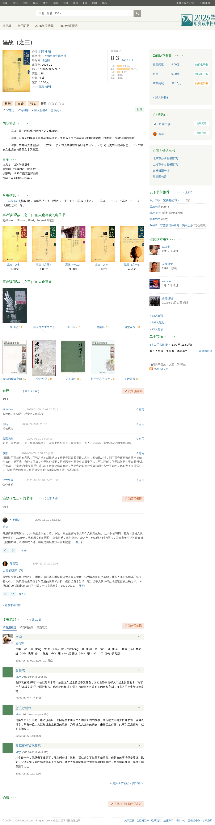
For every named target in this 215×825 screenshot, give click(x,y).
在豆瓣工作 (142, 820)
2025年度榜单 (44, 25)
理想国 (46, 60)
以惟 (5, 453)
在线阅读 (202, 123)
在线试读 (202, 133)
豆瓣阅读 (164, 124)
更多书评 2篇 (13, 605)
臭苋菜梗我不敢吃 (28, 745)
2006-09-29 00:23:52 (34, 424)
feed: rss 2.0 (161, 368)
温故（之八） (103, 264)
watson (166, 281)
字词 (19, 637)
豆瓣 (5, 2)
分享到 (55, 110)
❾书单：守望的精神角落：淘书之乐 (171, 225)
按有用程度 (9, 627)
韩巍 (5, 424)
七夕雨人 (15, 519)
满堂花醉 (130, 327)
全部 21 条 (31, 391)
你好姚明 (167, 298)
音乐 (35, 2)
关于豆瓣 (129, 820)
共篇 (37, 619)
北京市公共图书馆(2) (165, 158)
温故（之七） (15, 264)
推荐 (139, 109)
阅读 (75, 2)
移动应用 (207, 820)
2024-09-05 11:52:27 (34, 453)
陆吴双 (14, 563)
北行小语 (42, 378)
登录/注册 (204, 2)
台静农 (20, 670)
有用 (141, 409)
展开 (78, 542)
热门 (5, 399)
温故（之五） (44, 264)
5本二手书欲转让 (159, 344)
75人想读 (157, 329)
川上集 (71, 327)
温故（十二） (73, 264)
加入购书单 (41, 110)
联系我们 (156, 820)
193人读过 (158, 322)
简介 (5, 526)
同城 (55, 2)
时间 (94, 2)
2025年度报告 (69, 25)
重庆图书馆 (159, 176)
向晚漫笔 (130, 378)
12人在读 (157, 315)
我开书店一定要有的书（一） (167, 200)
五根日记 (13, 327)
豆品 (104, 2)
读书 (15, 2)
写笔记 (10, 110)
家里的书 (154, 219)
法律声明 (168, 820)
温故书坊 (154, 206)
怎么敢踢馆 (23, 708)
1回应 (22, 550)
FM (85, 2)
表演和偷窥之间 (13, 378)
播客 (45, 2)
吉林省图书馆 (161, 170)
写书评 (24, 110)
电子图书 (23, 25)
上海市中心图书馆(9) (165, 164)
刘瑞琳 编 (45, 51)
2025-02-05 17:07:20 (39, 409)
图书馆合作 (194, 820)
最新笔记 (42, 627)
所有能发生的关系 (44, 327)
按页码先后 (26, 627)
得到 (162, 134)
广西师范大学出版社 (54, 55)
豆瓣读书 (18, 14)
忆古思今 (8, 480)
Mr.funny (8, 409)
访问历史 (71, 378)
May (18, 676)
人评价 (128, 60)
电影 (25, 2)
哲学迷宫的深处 (101, 378)
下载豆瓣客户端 (185, 2)
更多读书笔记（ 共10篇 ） (128, 783)
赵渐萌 (166, 246)
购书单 (7, 25)
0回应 (22, 593)
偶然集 (100, 327)
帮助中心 (181, 820)
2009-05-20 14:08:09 (39, 438)
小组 (65, 2)
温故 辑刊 (45, 86)
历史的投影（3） (14, 570)
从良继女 (167, 264)
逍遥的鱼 (8, 438)
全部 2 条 (52, 498)
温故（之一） (132, 264)
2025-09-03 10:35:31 (39, 480)
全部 (188, 192)
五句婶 (20, 643)
